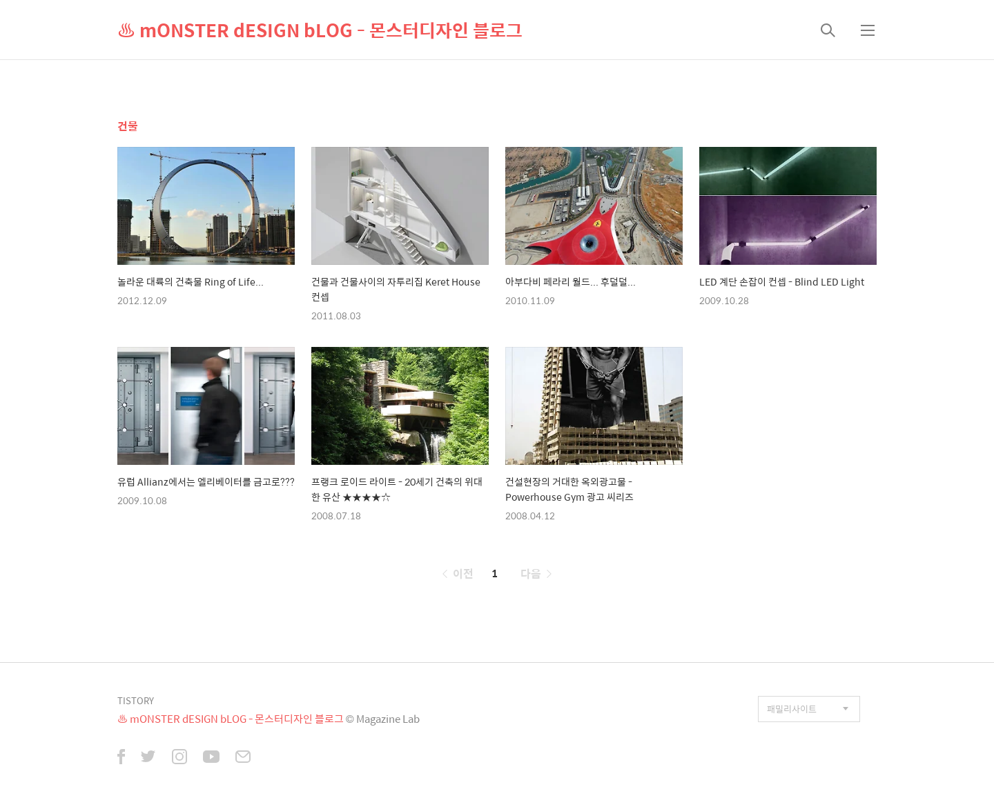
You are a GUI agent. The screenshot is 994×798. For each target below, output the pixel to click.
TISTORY (135, 700)
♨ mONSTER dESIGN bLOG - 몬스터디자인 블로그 (320, 29)
